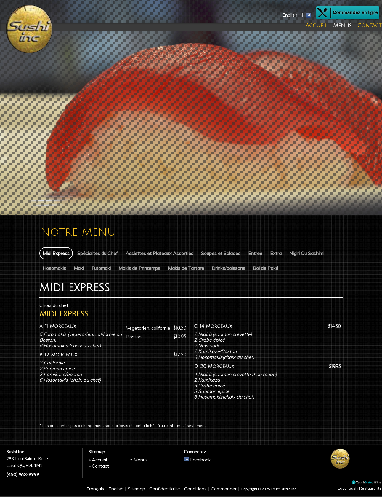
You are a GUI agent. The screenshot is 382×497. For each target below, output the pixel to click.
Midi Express (56, 253)
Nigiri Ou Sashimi (306, 253)
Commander (224, 492)
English (115, 492)
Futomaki (101, 268)
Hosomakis (54, 268)
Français (95, 492)
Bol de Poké (265, 268)
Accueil (322, 26)
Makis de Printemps (139, 268)
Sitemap (136, 492)
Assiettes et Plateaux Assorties (159, 253)
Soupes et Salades (220, 253)
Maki (79, 268)
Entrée (255, 253)
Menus (344, 26)
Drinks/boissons (228, 268)
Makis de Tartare (186, 268)
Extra (276, 253)
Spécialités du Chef (97, 253)
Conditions (195, 492)
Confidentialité (164, 492)
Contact (367, 26)
